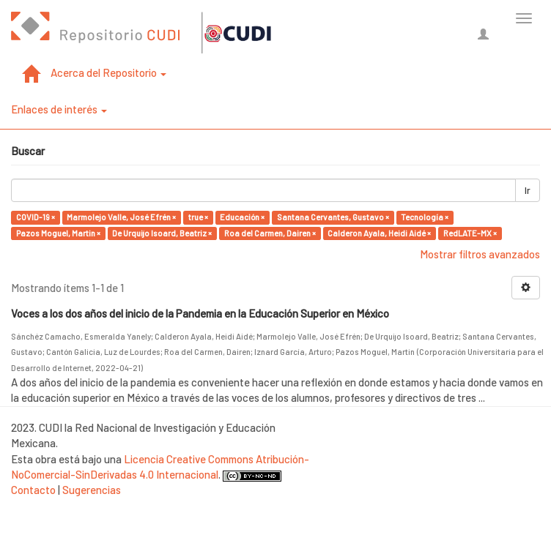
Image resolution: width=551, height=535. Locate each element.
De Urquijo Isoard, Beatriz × (162, 233)
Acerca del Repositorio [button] (108, 72)
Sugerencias (91, 489)
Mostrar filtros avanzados (480, 254)
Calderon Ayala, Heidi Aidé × (379, 233)
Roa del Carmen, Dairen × (270, 233)
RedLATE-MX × (470, 233)
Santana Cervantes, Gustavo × (333, 217)
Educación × (242, 217)
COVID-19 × (35, 217)
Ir (527, 190)
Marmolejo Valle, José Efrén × (121, 217)
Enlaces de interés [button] (59, 109)
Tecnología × (424, 217)
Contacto (33, 489)
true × (198, 217)
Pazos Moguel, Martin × (58, 233)
